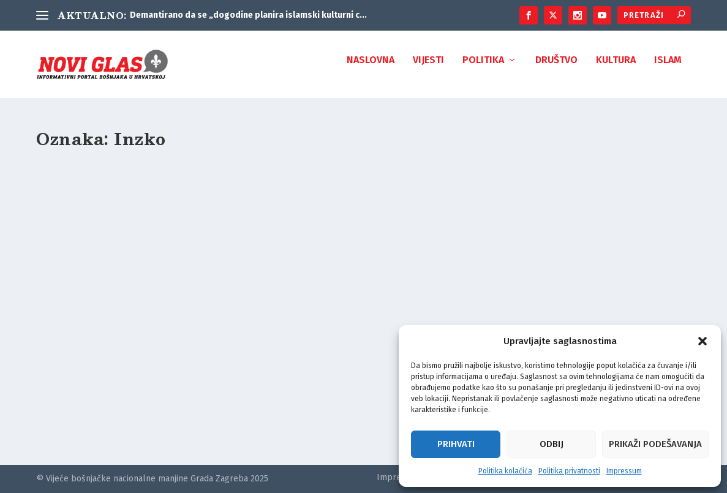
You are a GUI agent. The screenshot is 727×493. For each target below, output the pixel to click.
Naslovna (370, 69)
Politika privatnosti (569, 471)
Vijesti (428, 69)
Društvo (556, 69)
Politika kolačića (505, 471)
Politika (483, 69)
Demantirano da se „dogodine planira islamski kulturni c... (248, 15)
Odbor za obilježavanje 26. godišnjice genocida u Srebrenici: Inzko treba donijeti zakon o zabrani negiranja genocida (133, 354)
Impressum (624, 471)
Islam (668, 69)
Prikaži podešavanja (655, 444)
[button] (702, 341)
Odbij (551, 444)
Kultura (616, 69)
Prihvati (456, 444)
